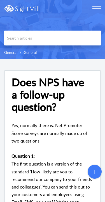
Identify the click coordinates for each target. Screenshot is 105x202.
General (10, 52)
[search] (52, 38)
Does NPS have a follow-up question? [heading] (47, 94)
